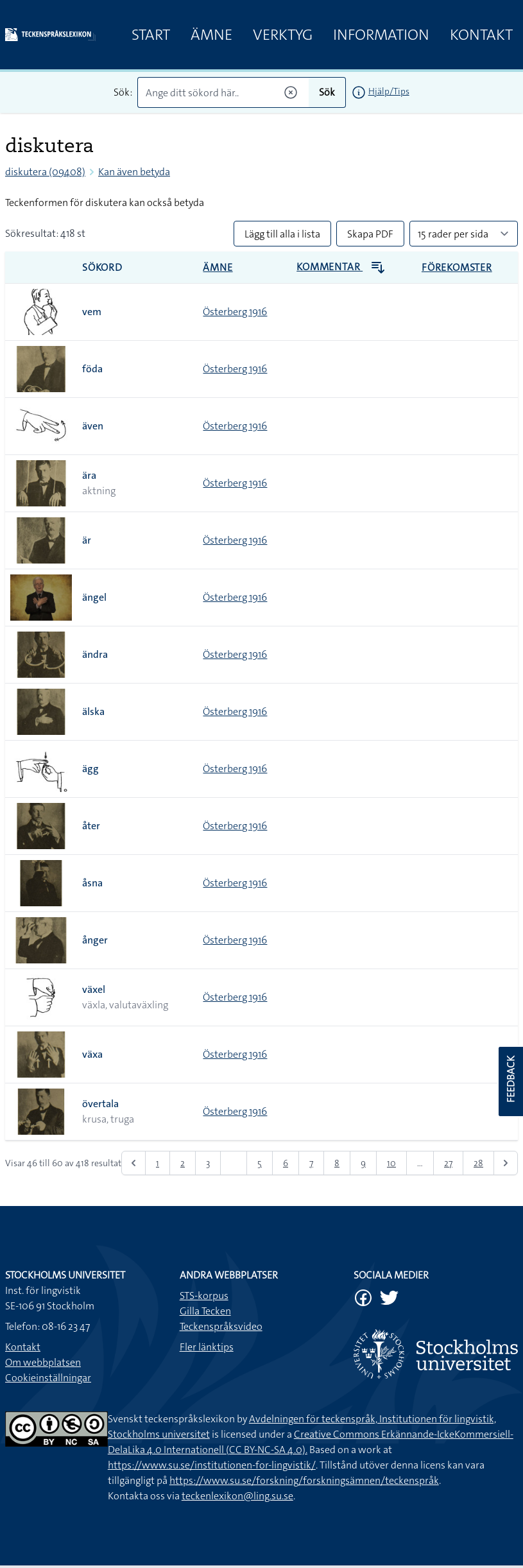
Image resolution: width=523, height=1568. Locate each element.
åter (91, 825)
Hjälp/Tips (388, 91)
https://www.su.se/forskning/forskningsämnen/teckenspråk (304, 1480)
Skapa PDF (370, 234)
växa (92, 1054)
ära (89, 475)
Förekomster (457, 267)
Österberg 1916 (235, 311)
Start (151, 34)
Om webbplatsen (43, 1362)
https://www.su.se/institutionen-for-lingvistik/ (212, 1465)
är (86, 540)
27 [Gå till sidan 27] (448, 1163)
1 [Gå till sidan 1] (157, 1163)
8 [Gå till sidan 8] (336, 1163)
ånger (95, 940)
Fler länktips (207, 1347)
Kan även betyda (134, 171)
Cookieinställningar (48, 1377)
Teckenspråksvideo (221, 1326)
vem (91, 311)
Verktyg (283, 34)
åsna (92, 883)
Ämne (211, 34)
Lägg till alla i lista (282, 234)
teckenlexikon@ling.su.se (237, 1496)
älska (93, 711)
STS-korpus (204, 1295)
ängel (94, 597)
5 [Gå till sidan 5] (259, 1163)
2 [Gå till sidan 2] (182, 1163)
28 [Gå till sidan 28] (478, 1163)
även (92, 426)
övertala (100, 1103)
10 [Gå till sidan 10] (391, 1163)
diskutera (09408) (45, 171)
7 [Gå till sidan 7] (311, 1163)
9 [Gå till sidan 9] (363, 1163)
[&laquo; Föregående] (133, 1163)
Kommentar (341, 266)
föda (92, 368)
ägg (90, 768)
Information (381, 34)
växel (93, 989)
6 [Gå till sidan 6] (285, 1163)
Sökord (102, 267)
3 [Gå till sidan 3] (208, 1163)
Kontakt (481, 34)
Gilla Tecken (205, 1311)
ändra (95, 654)
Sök (327, 92)
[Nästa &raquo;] (505, 1163)
